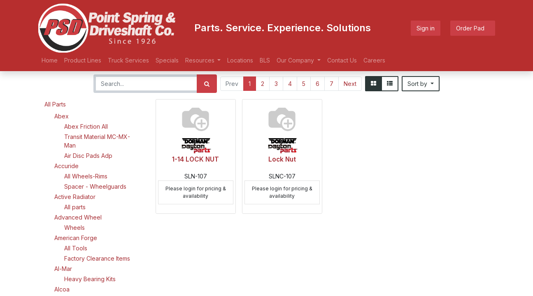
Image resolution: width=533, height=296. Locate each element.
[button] (421, 83)
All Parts (55, 104)
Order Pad (472, 28)
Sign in (426, 28)
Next (350, 83)
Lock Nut (282, 159)
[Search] (207, 83)
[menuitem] (49, 60)
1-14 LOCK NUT (195, 159)
